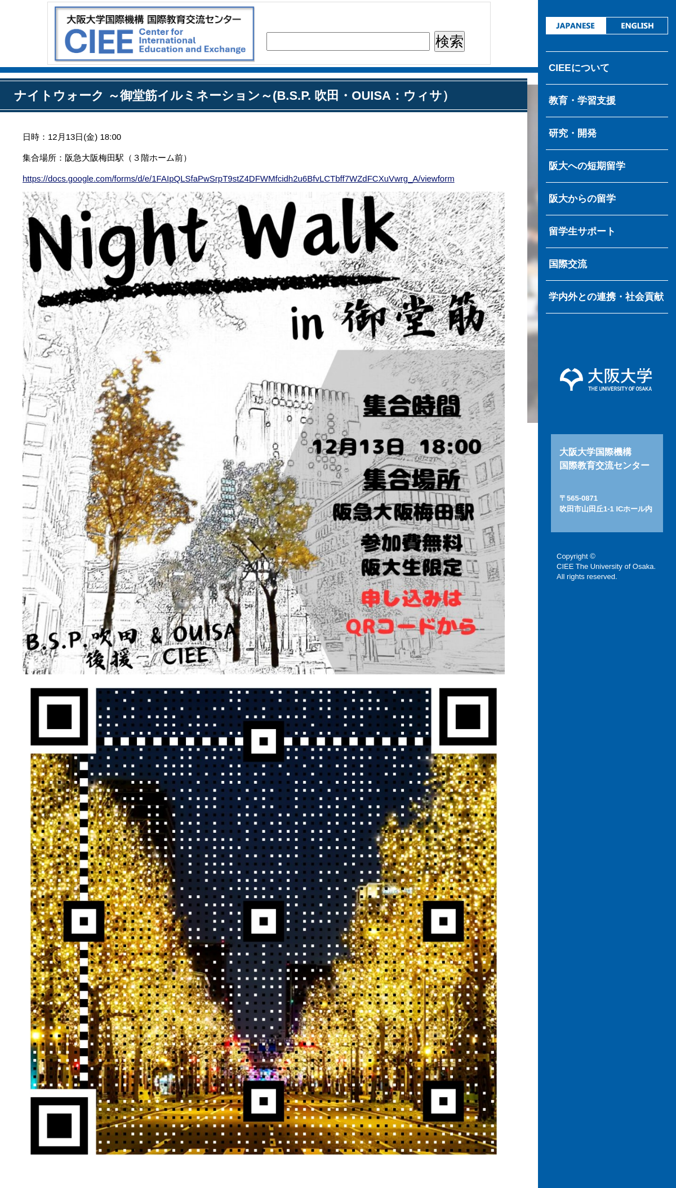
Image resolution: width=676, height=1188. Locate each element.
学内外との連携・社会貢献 (606, 297)
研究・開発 (573, 133)
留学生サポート (582, 231)
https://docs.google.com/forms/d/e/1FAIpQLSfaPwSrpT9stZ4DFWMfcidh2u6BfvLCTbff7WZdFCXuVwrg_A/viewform (239, 178)
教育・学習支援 (582, 100)
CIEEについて (579, 68)
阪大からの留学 (582, 198)
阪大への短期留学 (587, 166)
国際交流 (568, 264)
